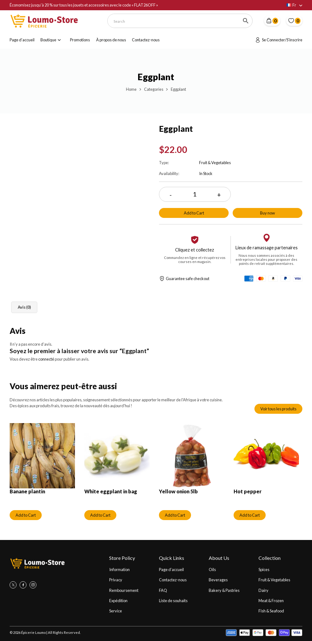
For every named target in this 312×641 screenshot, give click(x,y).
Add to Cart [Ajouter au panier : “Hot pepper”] (250, 515)
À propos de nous (111, 39)
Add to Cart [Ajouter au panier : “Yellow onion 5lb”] (175, 515)
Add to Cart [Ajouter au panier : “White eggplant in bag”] (100, 515)
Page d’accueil (22, 39)
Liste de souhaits (173, 600)
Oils (212, 569)
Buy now (267, 212)
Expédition (118, 600)
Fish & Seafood (271, 610)
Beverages (218, 579)
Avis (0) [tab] (24, 307)
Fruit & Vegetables (274, 579)
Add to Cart (194, 212)
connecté (46, 359)
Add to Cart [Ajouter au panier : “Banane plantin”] (26, 515)
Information (119, 569)
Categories (153, 89)
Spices (263, 569)
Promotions (80, 39)
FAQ (163, 590)
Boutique (48, 39)
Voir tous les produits (278, 408)
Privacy (115, 579)
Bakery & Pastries (224, 590)
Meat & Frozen (271, 600)
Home (131, 89)
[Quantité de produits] (194, 194)
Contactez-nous (146, 39)
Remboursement (123, 590)
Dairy (263, 590)
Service (115, 610)
